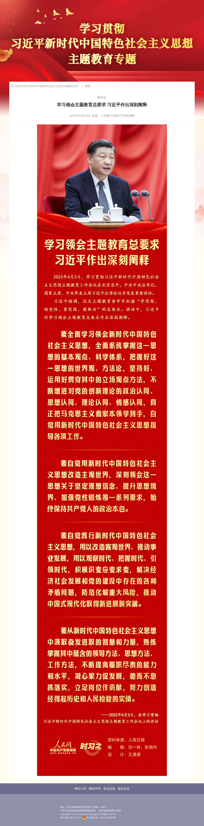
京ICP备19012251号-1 (70, 817)
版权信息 (124, 788)
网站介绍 (80, 788)
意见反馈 (109, 788)
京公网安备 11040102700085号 (99, 817)
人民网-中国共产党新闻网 (117, 115)
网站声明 (95, 788)
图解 (88, 86)
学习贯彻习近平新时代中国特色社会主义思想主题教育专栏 (45, 86)
